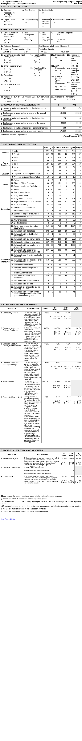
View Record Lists (8, 519)
